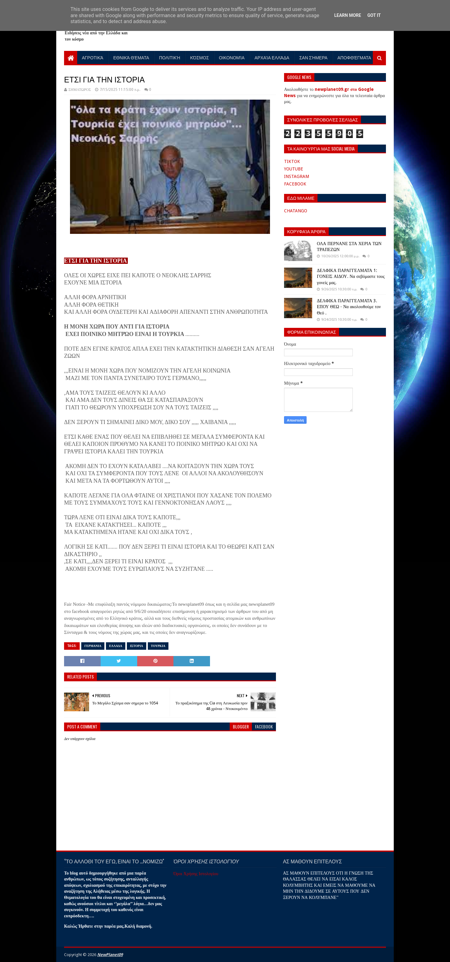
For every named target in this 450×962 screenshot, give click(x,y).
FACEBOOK (295, 183)
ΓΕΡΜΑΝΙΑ (92, 646)
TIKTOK (292, 161)
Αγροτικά (92, 57)
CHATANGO (295, 210)
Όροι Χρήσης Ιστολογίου (195, 873)
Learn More (347, 15)
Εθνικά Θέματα (131, 57)
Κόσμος (199, 57)
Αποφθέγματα (354, 57)
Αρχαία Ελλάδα (272, 57)
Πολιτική (169, 57)
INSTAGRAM (296, 176)
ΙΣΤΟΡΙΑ (136, 646)
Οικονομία (232, 57)
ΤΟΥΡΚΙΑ (158, 646)
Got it (374, 15)
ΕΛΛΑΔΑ (115, 646)
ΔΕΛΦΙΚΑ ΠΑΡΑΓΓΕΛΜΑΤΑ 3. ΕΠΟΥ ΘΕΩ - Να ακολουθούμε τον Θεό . (349, 306)
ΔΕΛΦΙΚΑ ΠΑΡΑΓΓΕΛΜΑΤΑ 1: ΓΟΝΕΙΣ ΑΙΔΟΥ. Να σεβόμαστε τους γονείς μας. (351, 276)
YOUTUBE (293, 168)
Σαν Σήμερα (313, 57)
